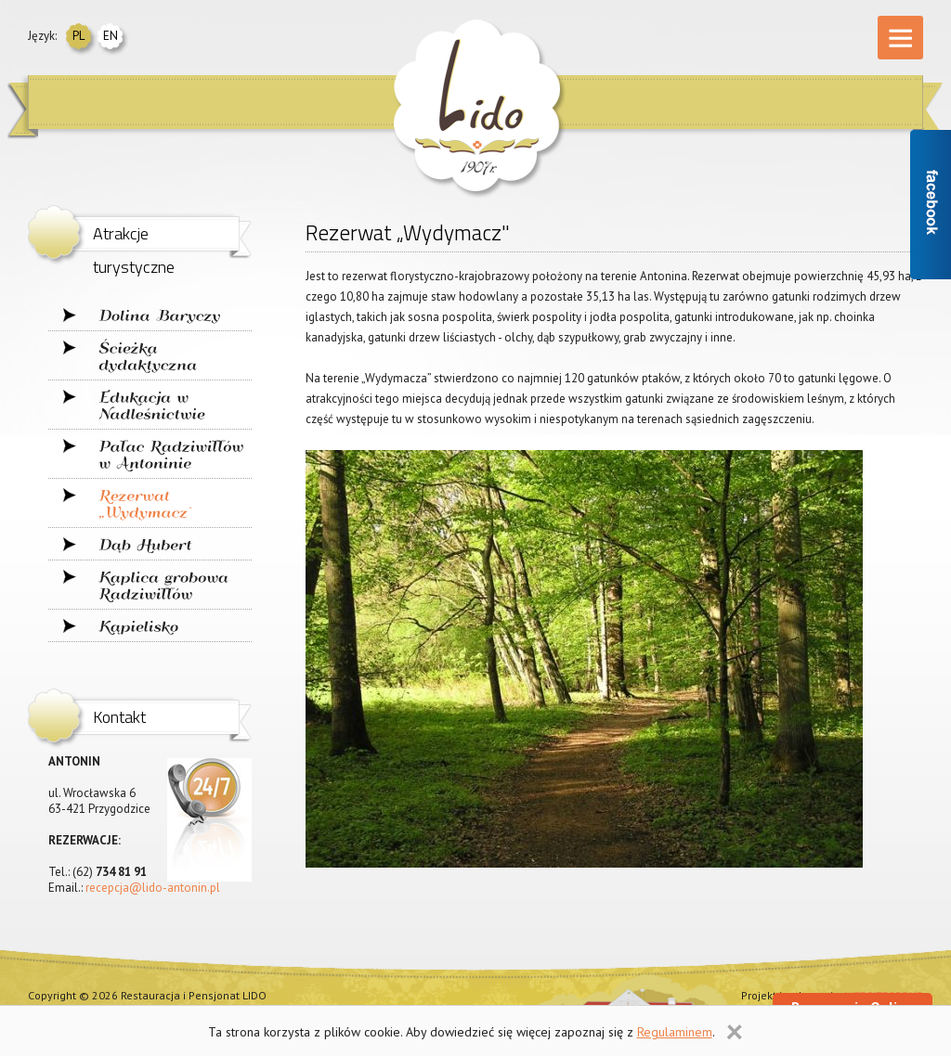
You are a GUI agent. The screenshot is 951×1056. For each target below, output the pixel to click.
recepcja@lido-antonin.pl (152, 887)
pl (78, 36)
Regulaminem (674, 1032)
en (110, 36)
